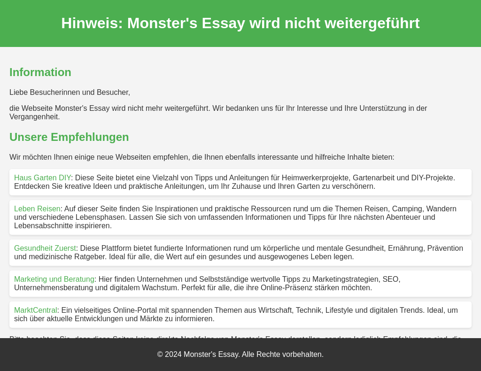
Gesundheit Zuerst (45, 248)
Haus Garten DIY (42, 178)
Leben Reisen (37, 209)
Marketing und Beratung (54, 279)
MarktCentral (35, 310)
